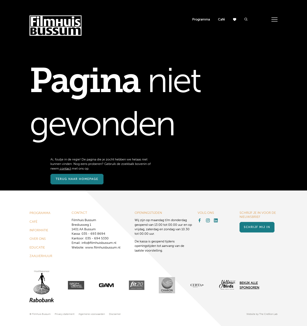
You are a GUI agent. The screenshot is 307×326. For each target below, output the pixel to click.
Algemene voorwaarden (91, 314)
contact (65, 168)
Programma (201, 19)
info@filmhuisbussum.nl (99, 243)
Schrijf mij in (257, 227)
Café (221, 19)
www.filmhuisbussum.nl (102, 247)
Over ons (37, 239)
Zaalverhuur (40, 256)
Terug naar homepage (77, 179)
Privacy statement (64, 314)
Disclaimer (115, 314)
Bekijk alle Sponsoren (249, 285)
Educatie (37, 247)
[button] (246, 20)
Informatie (38, 230)
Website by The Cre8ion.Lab (262, 314)
